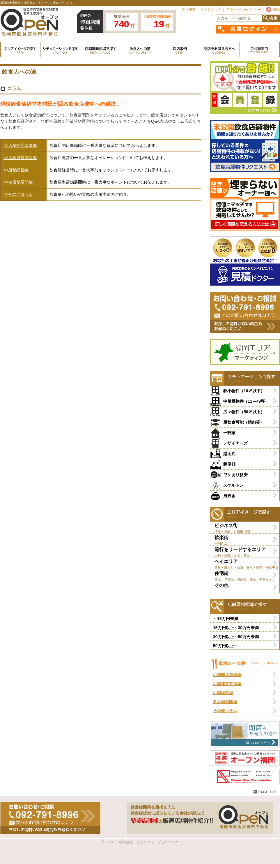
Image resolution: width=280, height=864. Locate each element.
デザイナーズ (235, 443)
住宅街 (247, 576)
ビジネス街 (247, 528)
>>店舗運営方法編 (20, 157)
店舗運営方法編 (227, 683)
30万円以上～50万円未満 (236, 636)
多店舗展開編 (225, 701)
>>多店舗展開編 (18, 182)
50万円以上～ (225, 645)
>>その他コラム (18, 194)
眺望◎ (229, 464)
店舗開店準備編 (227, 674)
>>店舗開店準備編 (20, 145)
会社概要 (189, 10)
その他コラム (225, 710)
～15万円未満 (225, 618)
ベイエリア (247, 564)
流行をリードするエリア (247, 552)
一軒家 (229, 432)
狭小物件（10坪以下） (244, 390)
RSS (273, 10)
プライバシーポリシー (243, 10)
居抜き (229, 495)
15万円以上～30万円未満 (236, 627)
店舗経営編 (223, 692)
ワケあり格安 (235, 474)
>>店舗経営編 (16, 170)
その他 (221, 585)
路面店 (229, 453)
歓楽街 (247, 540)
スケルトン (233, 485)
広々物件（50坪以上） (244, 411)
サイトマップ (210, 10)
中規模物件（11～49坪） (246, 401)
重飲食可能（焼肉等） (243, 422)
